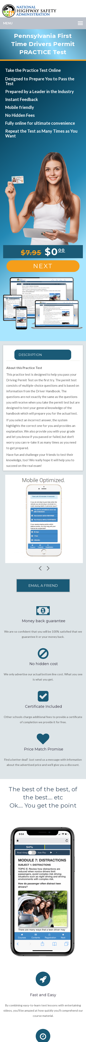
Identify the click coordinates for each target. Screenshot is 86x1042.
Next (43, 266)
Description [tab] (30, 355)
